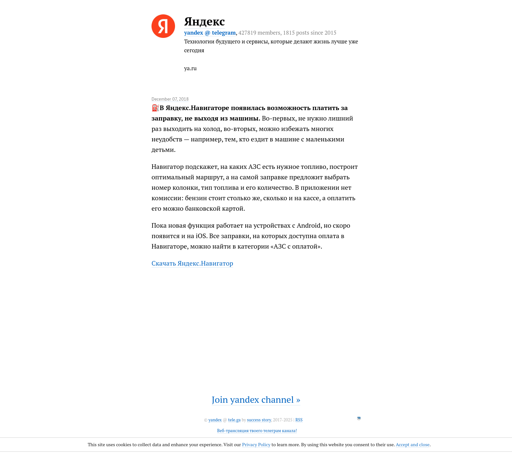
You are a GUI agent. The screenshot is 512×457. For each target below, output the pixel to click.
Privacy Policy (256, 444)
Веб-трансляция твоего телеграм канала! (257, 430)
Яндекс (204, 21)
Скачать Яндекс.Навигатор (192, 263)
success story (259, 420)
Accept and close (412, 444)
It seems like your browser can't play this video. (256, 327)
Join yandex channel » (256, 399)
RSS (299, 420)
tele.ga (234, 420)
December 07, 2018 (170, 99)
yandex (214, 420)
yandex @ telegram (210, 32)
